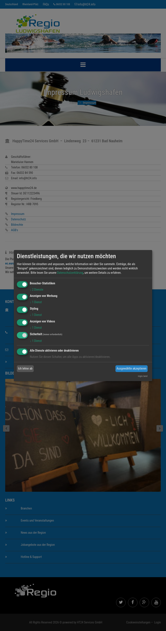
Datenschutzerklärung (70, 272)
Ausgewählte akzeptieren (131, 368)
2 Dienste (36, 289)
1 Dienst (36, 302)
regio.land (142, 376)
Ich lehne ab (25, 368)
